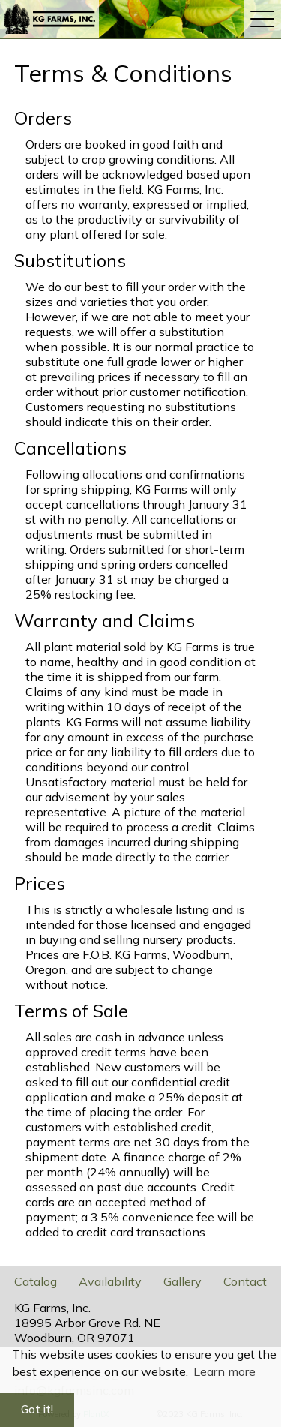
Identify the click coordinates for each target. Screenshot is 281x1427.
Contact (245, 1281)
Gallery (182, 1281)
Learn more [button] (224, 1371)
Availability (110, 1281)
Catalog (35, 1281)
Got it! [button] (37, 1409)
